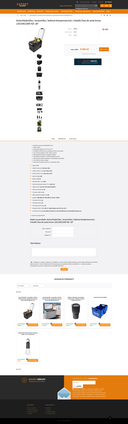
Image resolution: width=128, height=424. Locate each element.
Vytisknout (110, 15)
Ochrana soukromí (50, 411)
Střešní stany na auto (52, 11)
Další (108, 11)
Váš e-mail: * (48, 232)
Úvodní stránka (17, 15)
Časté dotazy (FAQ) (32, 411)
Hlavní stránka (77, 2)
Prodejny (94, 2)
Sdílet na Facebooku (101, 15)
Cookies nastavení (50, 413)
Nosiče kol (40, 11)
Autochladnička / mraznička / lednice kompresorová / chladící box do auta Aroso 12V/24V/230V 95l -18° (51, 299)
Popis (53, 139)
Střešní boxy (31, 11)
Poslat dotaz (72, 139)
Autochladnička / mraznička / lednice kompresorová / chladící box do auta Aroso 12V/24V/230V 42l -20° (27, 299)
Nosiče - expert (23, 15)
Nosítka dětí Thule (66, 11)
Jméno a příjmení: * (46, 228)
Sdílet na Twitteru (104, 15)
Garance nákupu (31, 408)
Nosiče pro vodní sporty (83, 11)
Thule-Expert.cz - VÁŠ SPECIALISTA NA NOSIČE (24, 4)
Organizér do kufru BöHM (100, 297)
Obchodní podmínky (85, 2)
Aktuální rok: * (48, 235)
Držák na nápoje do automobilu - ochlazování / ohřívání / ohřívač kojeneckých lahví (76, 299)
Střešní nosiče (21, 11)
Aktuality (48, 408)
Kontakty (101, 2)
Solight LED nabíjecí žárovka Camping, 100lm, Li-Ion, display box (28, 333)
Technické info (62, 139)
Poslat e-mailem (107, 15)
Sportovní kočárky (98, 11)
